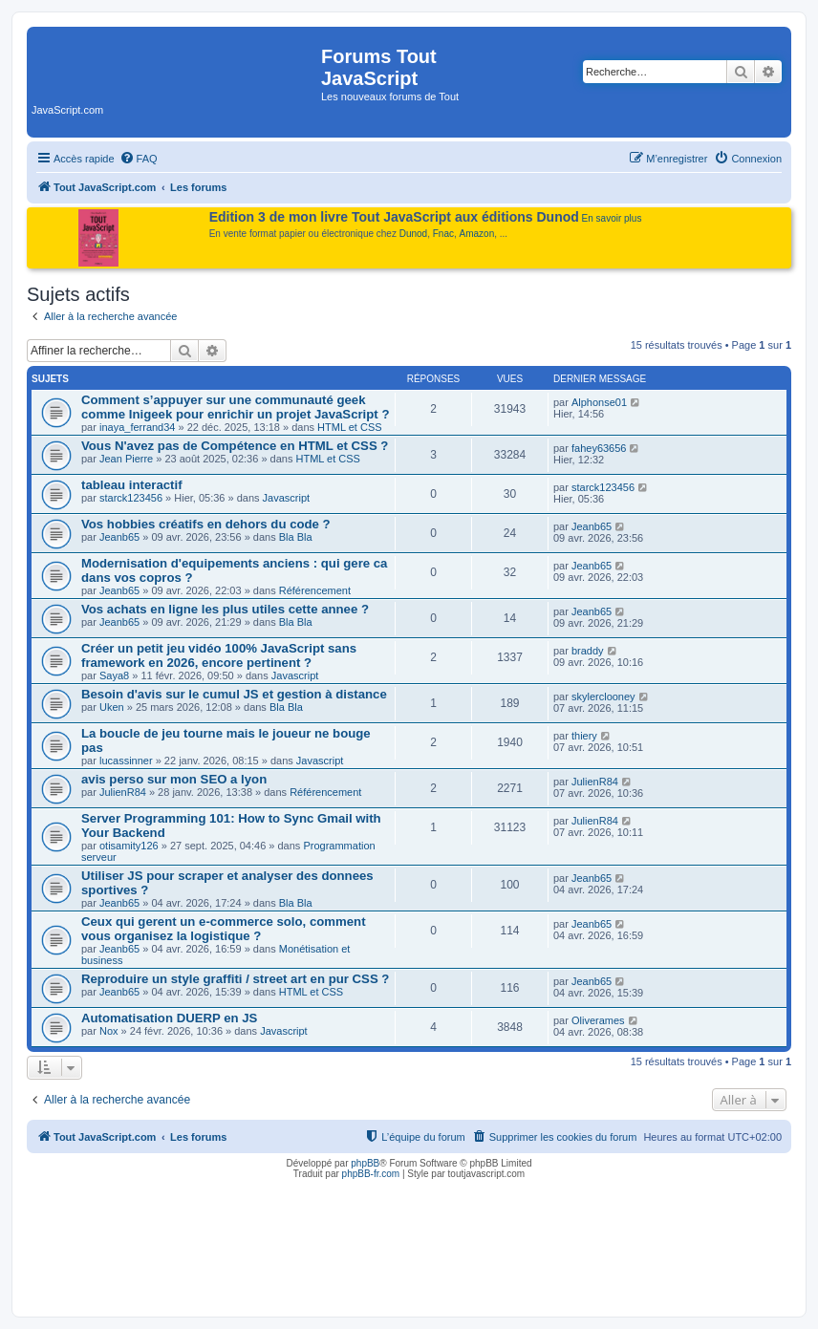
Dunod (413, 233)
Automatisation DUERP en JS (169, 1018)
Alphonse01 (599, 402)
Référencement (315, 590)
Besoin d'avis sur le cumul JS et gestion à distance (234, 694)
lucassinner (126, 760)
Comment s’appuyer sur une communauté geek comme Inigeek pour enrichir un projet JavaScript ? (235, 407)
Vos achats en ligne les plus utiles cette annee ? (225, 609)
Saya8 (114, 675)
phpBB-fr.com (371, 1173)
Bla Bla (295, 537)
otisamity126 (129, 845)
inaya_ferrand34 (137, 427)
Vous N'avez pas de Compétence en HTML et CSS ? (234, 446)
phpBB (365, 1163)
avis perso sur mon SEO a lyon (174, 779)
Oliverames (598, 1020)
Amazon (477, 233)
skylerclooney (603, 696)
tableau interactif (132, 485)
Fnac (443, 233)
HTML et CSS (349, 427)
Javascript (287, 498)
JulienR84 (122, 792)
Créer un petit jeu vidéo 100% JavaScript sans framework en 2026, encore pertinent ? (218, 655)
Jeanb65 (119, 537)
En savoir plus (612, 218)
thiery (584, 735)
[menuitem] (138, 158)
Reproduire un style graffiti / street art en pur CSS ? (235, 979)
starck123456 (130, 498)
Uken (111, 707)
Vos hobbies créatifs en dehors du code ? (206, 524)
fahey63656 (599, 448)
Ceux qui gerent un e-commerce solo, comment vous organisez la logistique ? (223, 928)
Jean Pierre (126, 458)
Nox (108, 1031)
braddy (587, 650)
